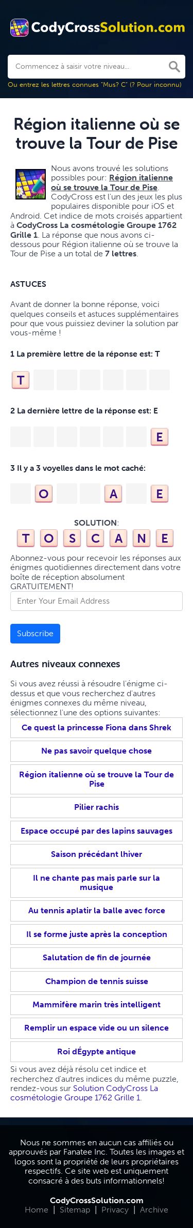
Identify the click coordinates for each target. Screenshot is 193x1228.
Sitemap (75, 1210)
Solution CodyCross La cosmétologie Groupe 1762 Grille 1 (84, 1092)
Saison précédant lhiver (96, 854)
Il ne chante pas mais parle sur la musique (96, 882)
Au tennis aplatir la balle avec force (96, 910)
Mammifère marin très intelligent (96, 1004)
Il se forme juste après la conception (96, 934)
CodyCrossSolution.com (97, 1200)
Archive (154, 1210)
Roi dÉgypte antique (96, 1051)
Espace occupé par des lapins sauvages (96, 831)
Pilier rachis (96, 807)
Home (36, 1210)
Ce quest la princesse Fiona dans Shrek (96, 727)
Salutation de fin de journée (97, 957)
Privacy (115, 1210)
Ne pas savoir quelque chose (96, 751)
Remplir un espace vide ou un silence (96, 1028)
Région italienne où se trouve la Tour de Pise (96, 779)
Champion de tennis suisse (96, 981)
